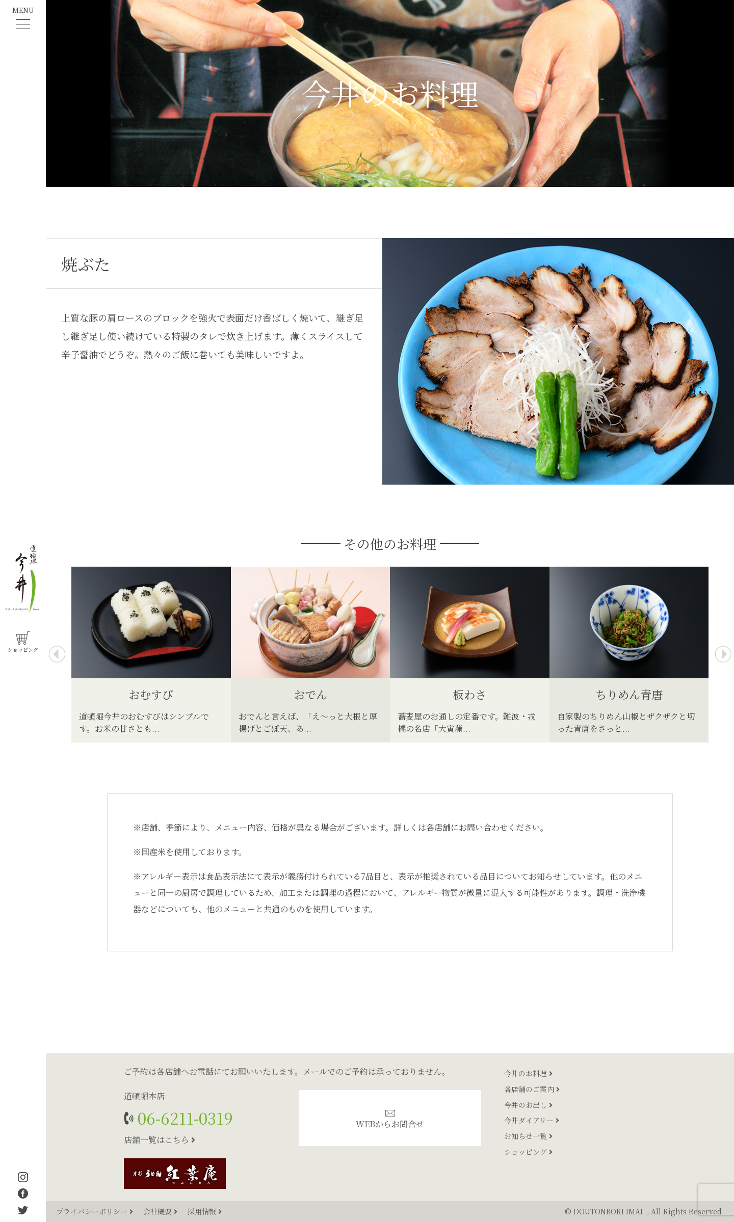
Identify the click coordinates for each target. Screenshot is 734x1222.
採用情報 (205, 1211)
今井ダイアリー (531, 1120)
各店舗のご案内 (532, 1089)
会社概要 (161, 1211)
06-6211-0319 (183, 1117)
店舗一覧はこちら (159, 1140)
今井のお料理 (528, 1073)
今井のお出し (528, 1105)
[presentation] (56, 654)
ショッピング (528, 1152)
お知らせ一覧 (528, 1136)
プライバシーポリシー (95, 1211)
